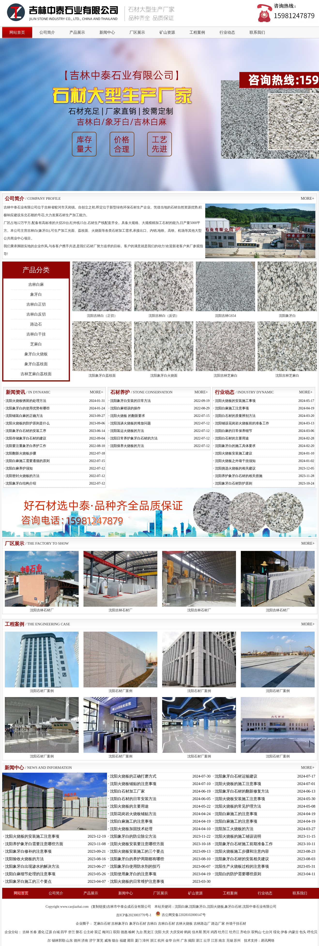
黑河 (207, 932)
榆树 (132, 932)
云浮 (207, 940)
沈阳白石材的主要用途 (232, 438)
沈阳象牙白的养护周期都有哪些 (137, 859)
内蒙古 (294, 932)
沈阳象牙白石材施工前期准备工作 (244, 844)
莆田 (131, 940)
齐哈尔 (245, 932)
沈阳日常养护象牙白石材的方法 (134, 438)
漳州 (146, 940)
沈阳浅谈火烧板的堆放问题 (130, 423)
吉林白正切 (36, 304)
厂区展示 (137, 32)
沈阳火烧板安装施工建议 (233, 453)
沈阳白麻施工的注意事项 (236, 814)
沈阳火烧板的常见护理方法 (238, 806)
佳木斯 (197, 932)
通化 (42, 932)
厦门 (139, 940)
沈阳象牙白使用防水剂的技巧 (135, 866)
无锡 (230, 940)
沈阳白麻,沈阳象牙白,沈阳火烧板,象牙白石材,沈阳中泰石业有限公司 (225, 906)
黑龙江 (149, 932)
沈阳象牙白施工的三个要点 (28, 881)
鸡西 (214, 932)
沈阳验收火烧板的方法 (24, 859)
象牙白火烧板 (36, 354)
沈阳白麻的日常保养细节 (233, 431)
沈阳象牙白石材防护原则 (233, 483)
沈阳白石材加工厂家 (127, 791)
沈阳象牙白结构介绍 (21, 483)
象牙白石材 (137, 923)
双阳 (117, 932)
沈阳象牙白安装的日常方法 (130, 401)
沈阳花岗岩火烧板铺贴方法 (133, 814)
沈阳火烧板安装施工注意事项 (240, 799)
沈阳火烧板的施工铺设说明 (238, 836)
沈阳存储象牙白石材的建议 (26, 438)
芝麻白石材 (102, 923)
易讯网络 (267, 940)
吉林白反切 (36, 314)
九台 (140, 932)
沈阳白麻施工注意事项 (232, 408)
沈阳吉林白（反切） (164, 316)
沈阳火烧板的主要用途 (129, 806)
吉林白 (152, 923)
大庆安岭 (177, 932)
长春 (34, 932)
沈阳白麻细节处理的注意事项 (30, 874)
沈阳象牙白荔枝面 (102, 375)
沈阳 (158, 932)
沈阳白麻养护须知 (19, 468)
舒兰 (72, 932)
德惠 (125, 932)
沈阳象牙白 (287, 316)
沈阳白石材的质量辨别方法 (235, 416)
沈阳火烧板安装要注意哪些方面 (137, 844)
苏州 (238, 940)
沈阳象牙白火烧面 (163, 375)
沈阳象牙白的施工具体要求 (235, 446)
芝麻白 (36, 344)
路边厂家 (218, 923)
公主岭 (89, 932)
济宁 (93, 940)
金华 (169, 940)
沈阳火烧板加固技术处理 (131, 829)
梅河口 (107, 932)
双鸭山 (256, 932)
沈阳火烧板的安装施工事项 (235, 401)
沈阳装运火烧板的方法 (127, 431)
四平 (64, 932)
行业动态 (227, 32)
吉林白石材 (166, 923)
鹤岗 (188, 932)
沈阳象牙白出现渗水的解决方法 (32, 866)
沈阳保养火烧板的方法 (127, 446)
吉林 (26, 932)
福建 (123, 940)
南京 (222, 940)
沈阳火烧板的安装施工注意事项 (32, 836)
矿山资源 (167, 32)
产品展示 (77, 32)
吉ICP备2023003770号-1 (133, 915)
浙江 (154, 940)
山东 (70, 940)
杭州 (161, 940)
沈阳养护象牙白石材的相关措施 (238, 476)
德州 (78, 940)
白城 (57, 932)
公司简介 (47, 32)
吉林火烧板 (184, 923)
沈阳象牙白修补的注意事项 (28, 851)
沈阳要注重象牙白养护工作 (26, 446)
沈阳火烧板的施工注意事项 (238, 784)
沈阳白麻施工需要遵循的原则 (28, 461)
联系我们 (257, 32)
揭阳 (192, 940)
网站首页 (21, 893)
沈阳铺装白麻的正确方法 (24, 416)
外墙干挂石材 (236, 923)
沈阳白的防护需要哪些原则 (238, 874)
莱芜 (100, 940)
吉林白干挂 (36, 334)
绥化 (277, 932)
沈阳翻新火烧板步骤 (21, 453)
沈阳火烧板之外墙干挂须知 (235, 461)
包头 (303, 932)
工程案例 (197, 32)
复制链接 (99, 906)
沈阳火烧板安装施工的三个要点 (137, 851)
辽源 (49, 932)
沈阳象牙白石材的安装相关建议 (242, 859)
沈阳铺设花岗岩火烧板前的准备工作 (242, 423)
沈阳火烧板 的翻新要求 (127, 416)
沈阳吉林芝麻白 (225, 375)
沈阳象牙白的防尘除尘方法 (133, 836)
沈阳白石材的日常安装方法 (133, 799)
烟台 (116, 940)
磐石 (80, 932)
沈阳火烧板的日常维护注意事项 (137, 881)
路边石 (36, 324)
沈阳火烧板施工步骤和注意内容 (242, 851)
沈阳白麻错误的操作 (125, 408)
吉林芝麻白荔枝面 (36, 374)
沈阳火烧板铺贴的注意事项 (133, 784)
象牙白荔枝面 (36, 364)
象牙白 (36, 294)
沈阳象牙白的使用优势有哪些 (28, 408)
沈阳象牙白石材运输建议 (236, 776)
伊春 (285, 932)
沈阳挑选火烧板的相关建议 (235, 468)
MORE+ (307, 198)
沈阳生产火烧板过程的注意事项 (242, 866)
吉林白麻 (36, 284)
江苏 (215, 940)
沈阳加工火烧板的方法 (234, 829)
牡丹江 (223, 932)
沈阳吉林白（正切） (102, 316)
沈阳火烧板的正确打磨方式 (133, 776)
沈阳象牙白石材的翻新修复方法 (242, 791)
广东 (184, 940)
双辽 (98, 932)
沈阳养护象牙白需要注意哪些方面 (34, 844)
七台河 (267, 932)
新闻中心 (107, 32)
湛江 (200, 940)
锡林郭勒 (59, 940)
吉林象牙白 (119, 923)
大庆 (166, 932)
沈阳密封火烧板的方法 (22, 476)
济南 (85, 940)
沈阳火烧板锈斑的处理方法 (26, 401)
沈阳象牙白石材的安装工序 (26, 431)
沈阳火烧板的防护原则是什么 (28, 423)
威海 (108, 940)
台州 (177, 940)
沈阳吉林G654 (225, 316)
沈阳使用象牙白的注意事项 (133, 874)
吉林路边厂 (202, 923)
